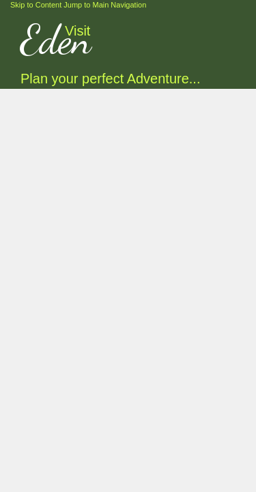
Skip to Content (35, 5)
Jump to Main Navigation (104, 5)
